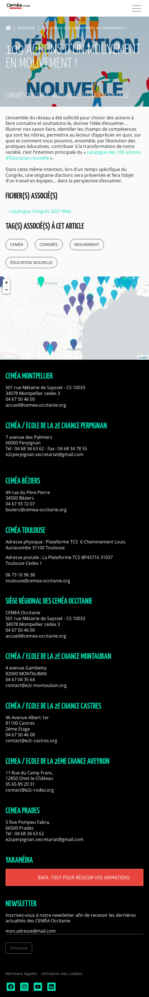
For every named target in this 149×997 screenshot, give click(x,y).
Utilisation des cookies (61, 973)
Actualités (26, 28)
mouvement (86, 244)
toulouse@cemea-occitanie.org (38, 581)
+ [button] (6, 283)
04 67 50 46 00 (20, 399)
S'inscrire (18, 948)
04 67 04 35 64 (20, 679)
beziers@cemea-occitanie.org (36, 510)
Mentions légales (21, 973)
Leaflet (143, 357)
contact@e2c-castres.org (31, 740)
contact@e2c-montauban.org (36, 685)
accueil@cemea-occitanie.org (36, 405)
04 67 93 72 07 (20, 504)
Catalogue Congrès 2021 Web (40, 211)
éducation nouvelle (31, 262)
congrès (49, 244)
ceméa (16, 244)
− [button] (6, 290)
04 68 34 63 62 (29, 448)
